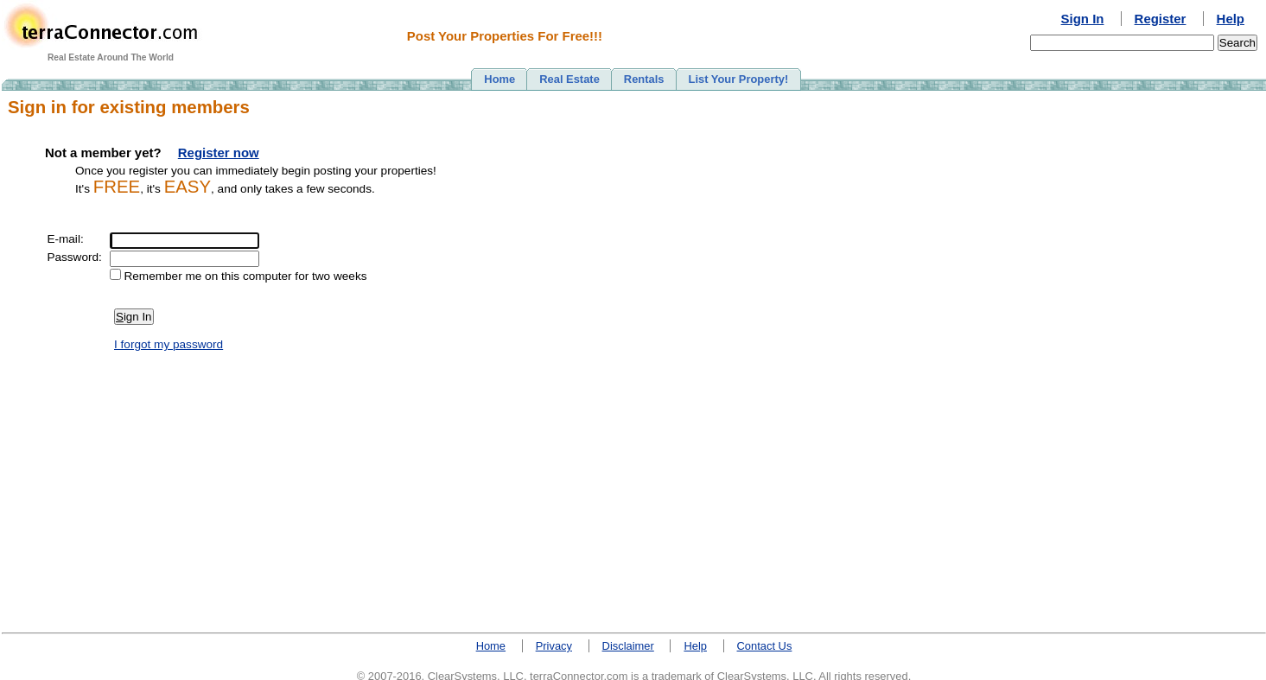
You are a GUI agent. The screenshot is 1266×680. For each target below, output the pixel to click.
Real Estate (569, 79)
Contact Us (764, 645)
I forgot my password (168, 344)
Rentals (644, 79)
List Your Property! (739, 79)
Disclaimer (628, 645)
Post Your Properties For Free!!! (504, 36)
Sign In (1082, 18)
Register (1160, 18)
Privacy (554, 645)
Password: (74, 257)
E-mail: (65, 238)
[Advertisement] (1188, 355)
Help (1230, 18)
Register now (218, 152)
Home (499, 79)
